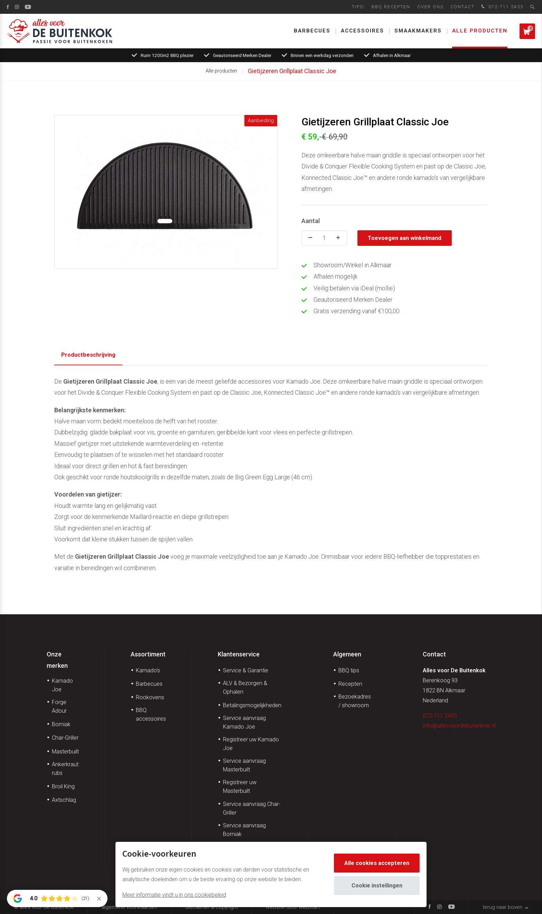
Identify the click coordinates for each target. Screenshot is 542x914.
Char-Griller (65, 737)
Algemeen (347, 654)
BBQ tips (348, 670)
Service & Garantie (245, 670)
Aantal (310, 220)
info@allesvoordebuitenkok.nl (459, 725)
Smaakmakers (418, 31)
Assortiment (148, 654)
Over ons (430, 6)
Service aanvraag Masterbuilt (244, 765)
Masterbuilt (65, 751)
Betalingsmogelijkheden (252, 705)
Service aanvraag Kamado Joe (244, 722)
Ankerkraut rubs (65, 768)
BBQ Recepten (391, 6)
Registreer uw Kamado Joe (251, 743)
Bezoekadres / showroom (354, 701)
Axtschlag (64, 800)
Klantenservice (239, 654)
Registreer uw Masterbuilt (239, 786)
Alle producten (479, 31)
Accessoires (362, 31)
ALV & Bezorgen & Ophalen (245, 687)
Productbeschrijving (88, 355)
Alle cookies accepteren (376, 863)
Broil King (63, 786)
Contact (462, 6)
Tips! (358, 6)
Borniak (61, 724)
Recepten (350, 684)
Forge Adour (59, 706)
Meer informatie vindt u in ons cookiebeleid (174, 895)
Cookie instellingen (377, 885)
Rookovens (150, 697)
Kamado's (148, 670)
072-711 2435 (501, 7)
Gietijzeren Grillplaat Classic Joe (292, 71)
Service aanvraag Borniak (244, 829)
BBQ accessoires (151, 714)
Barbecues (312, 31)
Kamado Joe (62, 685)
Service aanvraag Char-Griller (251, 808)
